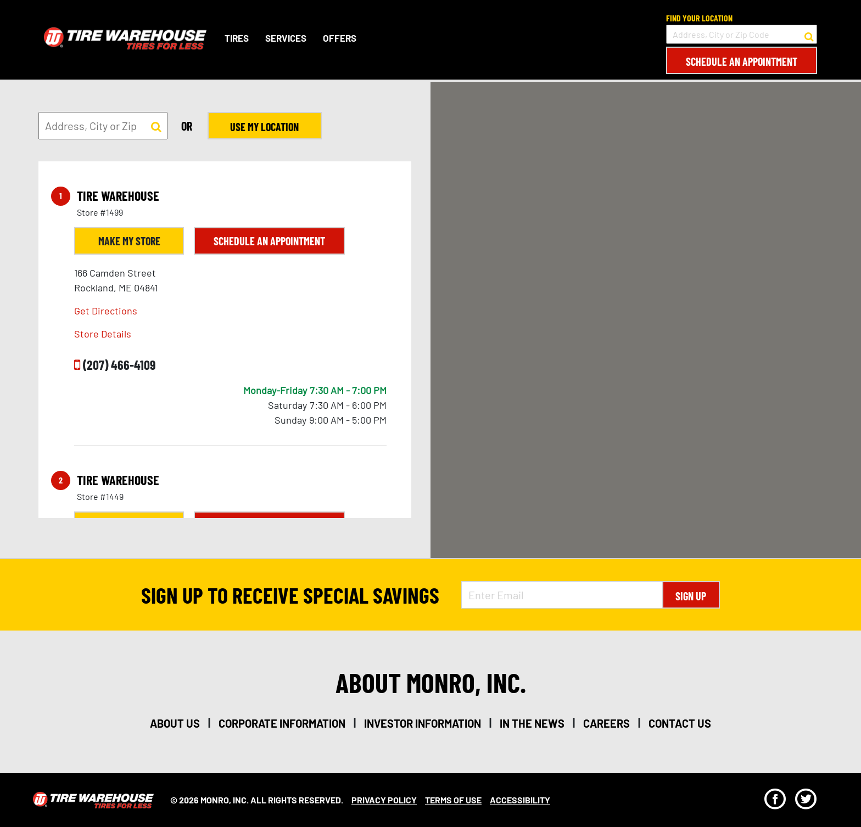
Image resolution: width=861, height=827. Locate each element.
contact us (679, 723)
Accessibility (520, 800)
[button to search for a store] (809, 34)
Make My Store (129, 240)
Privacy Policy (384, 800)
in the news (532, 723)
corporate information (282, 723)
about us (175, 723)
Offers (339, 37)
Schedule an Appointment (741, 61)
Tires (237, 37)
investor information (422, 723)
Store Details (102, 334)
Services (285, 37)
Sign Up (690, 596)
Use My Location (264, 126)
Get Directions (105, 311)
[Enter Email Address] (561, 595)
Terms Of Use (453, 800)
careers (606, 723)
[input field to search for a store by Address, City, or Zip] (102, 125)
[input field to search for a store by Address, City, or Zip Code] (741, 34)
